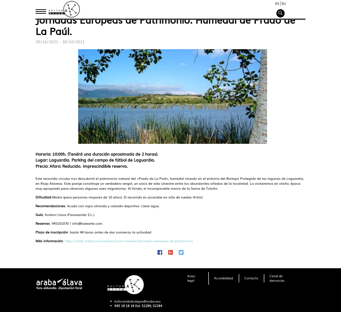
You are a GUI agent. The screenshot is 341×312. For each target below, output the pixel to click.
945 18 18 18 (124, 305)
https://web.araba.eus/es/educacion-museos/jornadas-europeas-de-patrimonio (129, 240)
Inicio (41, 10)
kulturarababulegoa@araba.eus (137, 301)
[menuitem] (195, 278)
